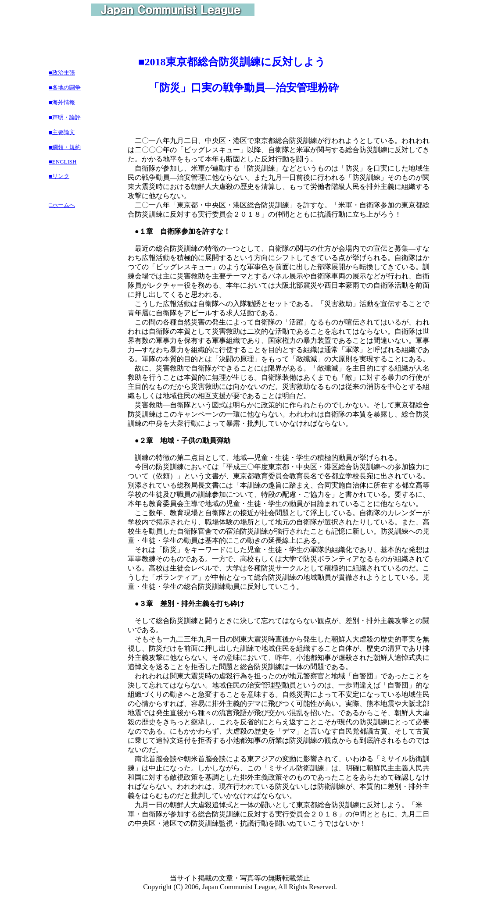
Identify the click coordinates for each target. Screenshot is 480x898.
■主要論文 (62, 132)
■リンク (59, 176)
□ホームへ (62, 205)
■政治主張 (62, 72)
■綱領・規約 (65, 147)
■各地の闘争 (65, 87)
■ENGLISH (62, 161)
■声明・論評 (65, 117)
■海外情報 (62, 102)
